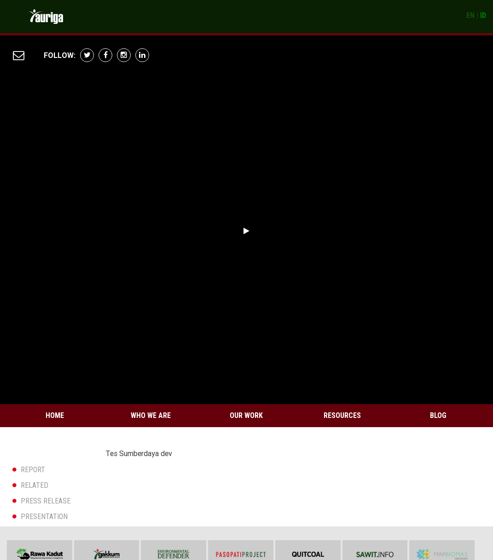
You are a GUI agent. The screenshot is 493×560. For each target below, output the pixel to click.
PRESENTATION (44, 516)
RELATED (34, 485)
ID (483, 15)
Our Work (246, 415)
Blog (438, 415)
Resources (342, 415)
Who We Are (151, 415)
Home (55, 415)
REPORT (33, 469)
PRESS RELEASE (45, 501)
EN (470, 15)
